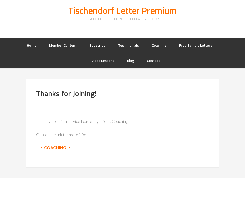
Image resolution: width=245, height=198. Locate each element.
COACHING (55, 147)
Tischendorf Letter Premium (122, 10)
